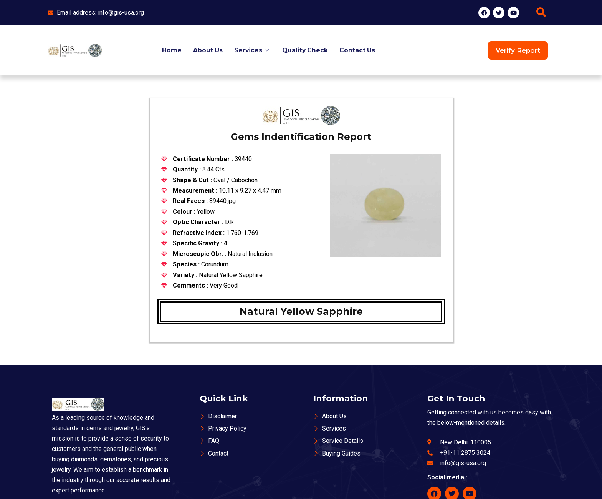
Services (252, 50)
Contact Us (358, 50)
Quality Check (305, 50)
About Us (207, 50)
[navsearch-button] (541, 12)
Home (171, 50)
